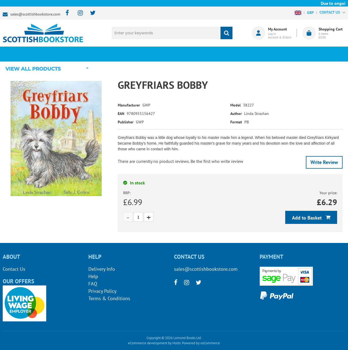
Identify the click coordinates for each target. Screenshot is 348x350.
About (259, 54)
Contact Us (14, 269)
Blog (202, 54)
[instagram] (78, 13)
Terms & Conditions (109, 298)
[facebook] (66, 13)
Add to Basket (307, 218)
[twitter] (90, 13)
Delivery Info (101, 269)
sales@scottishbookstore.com (35, 14)
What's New (145, 54)
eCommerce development (147, 343)
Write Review (324, 162)
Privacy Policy (102, 291)
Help (93, 276)
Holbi (176, 343)
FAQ (92, 284)
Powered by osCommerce (201, 343)
